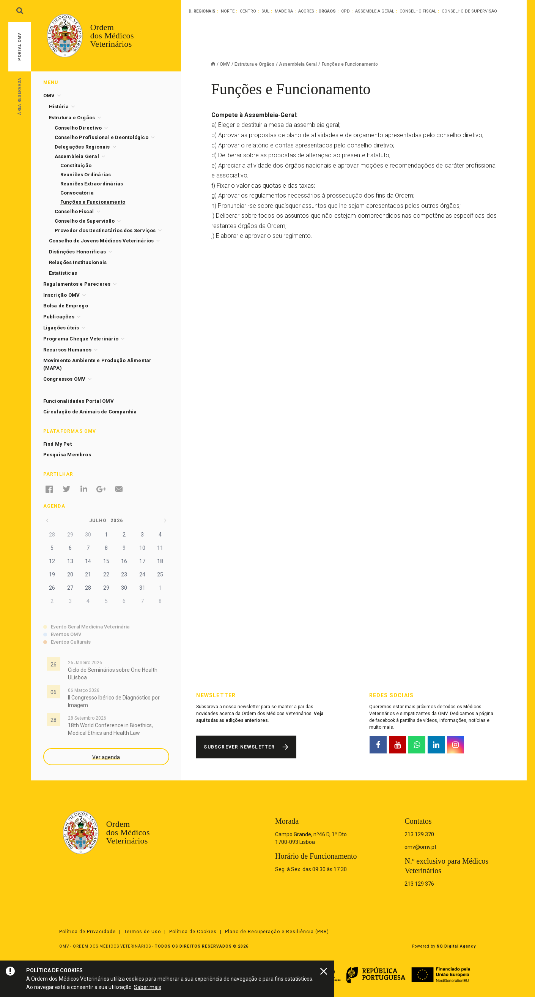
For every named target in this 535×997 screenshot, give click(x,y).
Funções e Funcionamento (93, 202)
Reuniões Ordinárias (85, 174)
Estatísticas (63, 273)
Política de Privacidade (87, 931)
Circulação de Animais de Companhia (90, 412)
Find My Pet (57, 444)
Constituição (75, 165)
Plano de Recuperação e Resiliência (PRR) (277, 931)
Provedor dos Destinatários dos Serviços (105, 230)
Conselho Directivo (78, 128)
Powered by (444, 946)
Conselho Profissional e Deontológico (101, 137)
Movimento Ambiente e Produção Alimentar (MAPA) (97, 364)
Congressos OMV (64, 379)
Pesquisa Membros (67, 454)
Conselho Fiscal (418, 11)
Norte (227, 11)
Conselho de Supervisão (469, 11)
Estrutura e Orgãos (254, 64)
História (59, 106)
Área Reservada (19, 96)
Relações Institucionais (78, 262)
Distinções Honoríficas (77, 252)
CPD (345, 11)
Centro (248, 11)
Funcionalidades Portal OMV (78, 401)
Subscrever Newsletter (239, 747)
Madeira (284, 11)
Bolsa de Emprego (65, 306)
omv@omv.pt (420, 847)
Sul (265, 11)
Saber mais (147, 987)
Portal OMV (19, 47)
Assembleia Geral (374, 11)
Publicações (58, 317)
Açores (306, 11)
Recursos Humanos (67, 350)
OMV (225, 64)
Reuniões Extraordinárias (91, 184)
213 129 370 (419, 834)
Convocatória (77, 193)
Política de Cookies (193, 931)
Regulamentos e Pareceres (77, 284)
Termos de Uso (142, 931)
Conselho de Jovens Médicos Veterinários (101, 241)
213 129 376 (419, 884)
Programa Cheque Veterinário (80, 339)
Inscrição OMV (61, 295)
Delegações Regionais (82, 147)
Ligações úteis (61, 328)
